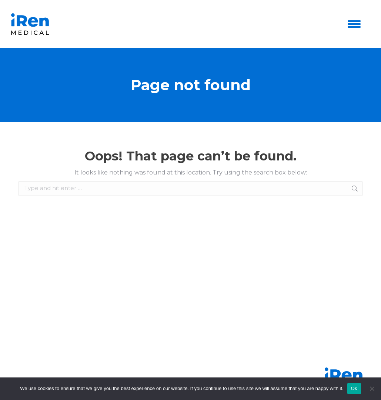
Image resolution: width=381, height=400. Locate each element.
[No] (371, 388)
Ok (354, 388)
